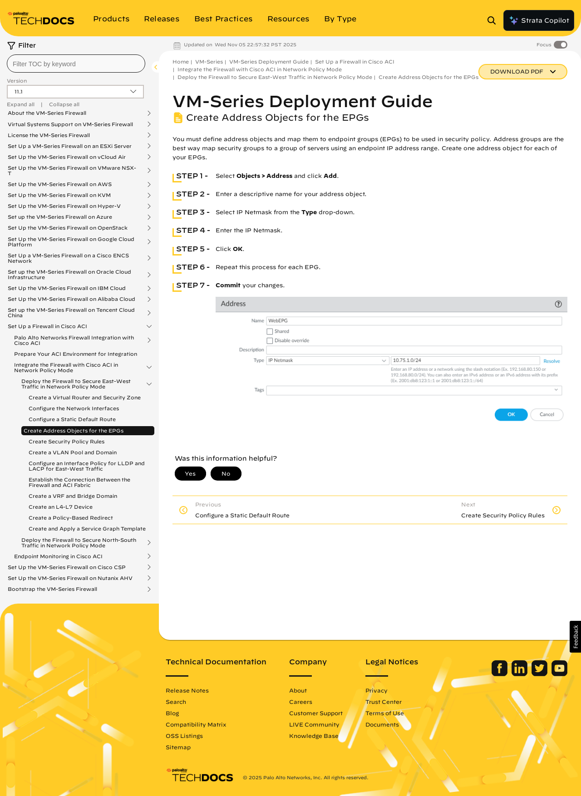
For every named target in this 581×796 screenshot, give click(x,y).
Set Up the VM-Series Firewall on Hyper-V (64, 206)
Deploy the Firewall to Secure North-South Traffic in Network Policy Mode (78, 542)
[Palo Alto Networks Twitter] (540, 674)
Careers (300, 701)
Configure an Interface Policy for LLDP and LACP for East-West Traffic (87, 466)
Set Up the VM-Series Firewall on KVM (59, 195)
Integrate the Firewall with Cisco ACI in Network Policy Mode (66, 367)
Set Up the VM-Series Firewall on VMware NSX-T (72, 170)
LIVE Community (314, 724)
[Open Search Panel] (494, 20)
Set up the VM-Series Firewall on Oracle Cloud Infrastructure (69, 274)
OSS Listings (184, 735)
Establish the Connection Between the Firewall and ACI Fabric (79, 482)
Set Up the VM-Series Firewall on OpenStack (68, 228)
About (298, 690)
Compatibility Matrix (196, 724)
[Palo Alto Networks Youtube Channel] (559, 674)
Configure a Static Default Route (72, 419)
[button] (575, 637)
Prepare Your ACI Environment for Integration (75, 354)
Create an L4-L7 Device (61, 507)
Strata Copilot (538, 20)
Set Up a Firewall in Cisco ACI (47, 326)
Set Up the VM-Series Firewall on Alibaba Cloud (71, 299)
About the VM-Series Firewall (47, 113)
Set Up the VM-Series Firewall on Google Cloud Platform (71, 241)
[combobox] (76, 63)
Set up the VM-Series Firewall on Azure (60, 217)
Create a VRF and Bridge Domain (73, 496)
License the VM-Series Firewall (49, 135)
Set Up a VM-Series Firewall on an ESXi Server (70, 146)
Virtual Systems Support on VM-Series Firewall (70, 124)
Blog (172, 713)
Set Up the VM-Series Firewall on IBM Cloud (67, 288)
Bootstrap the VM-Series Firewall (52, 589)
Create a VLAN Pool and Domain (73, 452)
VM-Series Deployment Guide (269, 61)
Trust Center (383, 701)
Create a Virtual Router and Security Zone (85, 397)
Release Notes (187, 690)
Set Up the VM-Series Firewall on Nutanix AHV (70, 578)
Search (176, 701)
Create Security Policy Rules (66, 441)
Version (17, 81)
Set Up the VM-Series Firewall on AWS (60, 184)
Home (180, 61)
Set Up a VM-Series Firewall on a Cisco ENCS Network (68, 258)
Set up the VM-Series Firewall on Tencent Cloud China (71, 312)
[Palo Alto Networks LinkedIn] (520, 674)
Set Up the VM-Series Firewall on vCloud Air (67, 157)
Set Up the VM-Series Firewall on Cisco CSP (67, 567)
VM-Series (209, 61)
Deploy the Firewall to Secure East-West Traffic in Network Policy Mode (76, 383)
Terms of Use (384, 713)
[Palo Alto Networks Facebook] (500, 674)
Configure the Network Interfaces (74, 408)
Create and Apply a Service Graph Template (87, 528)
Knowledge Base (314, 735)
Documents (382, 724)
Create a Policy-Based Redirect (71, 518)
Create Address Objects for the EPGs (73, 430)
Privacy (376, 690)
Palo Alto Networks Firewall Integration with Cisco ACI (74, 340)
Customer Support (316, 713)
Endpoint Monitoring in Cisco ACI (58, 556)
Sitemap (178, 747)
